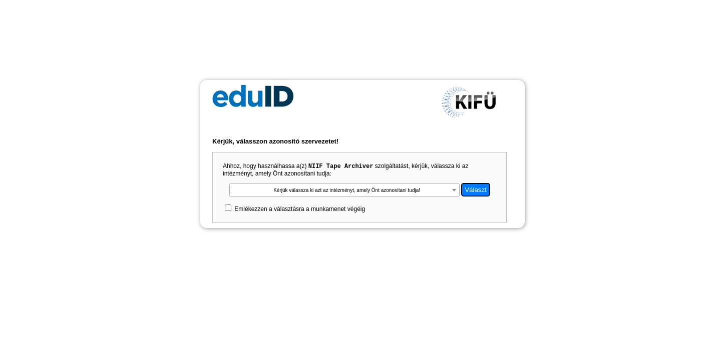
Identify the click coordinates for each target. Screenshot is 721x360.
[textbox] (344, 191)
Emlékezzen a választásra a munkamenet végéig (299, 210)
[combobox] (344, 191)
